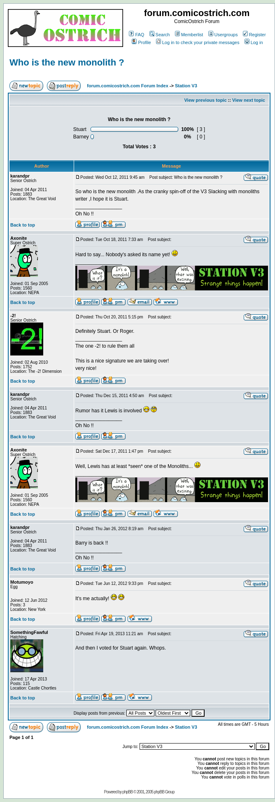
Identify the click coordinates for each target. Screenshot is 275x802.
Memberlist (189, 34)
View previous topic (205, 100)
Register (254, 34)
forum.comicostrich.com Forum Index (127, 85)
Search (159, 34)
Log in (254, 42)
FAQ (136, 34)
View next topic (248, 100)
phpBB (127, 792)
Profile (141, 42)
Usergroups (223, 34)
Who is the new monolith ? (66, 62)
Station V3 (186, 85)
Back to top (22, 224)
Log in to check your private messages (198, 42)
